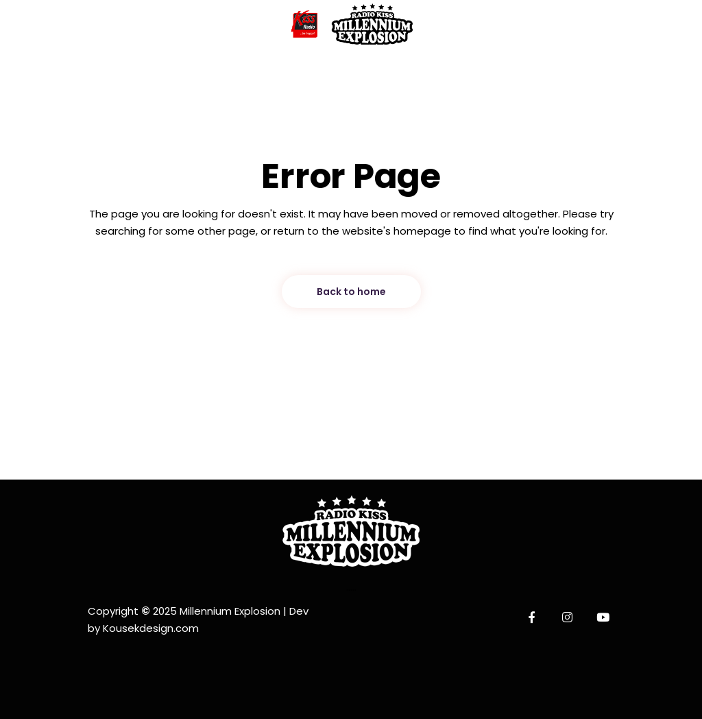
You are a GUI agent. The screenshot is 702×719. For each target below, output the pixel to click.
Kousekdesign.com (151, 628)
